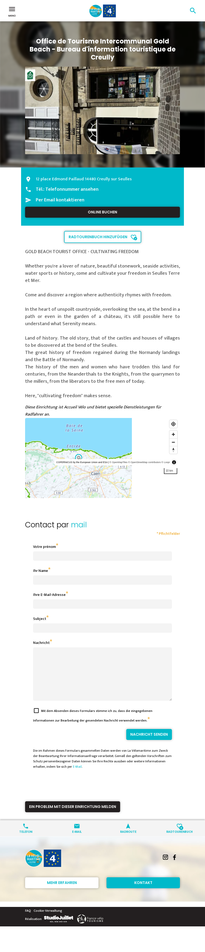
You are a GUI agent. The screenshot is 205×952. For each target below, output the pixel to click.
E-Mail (77, 776)
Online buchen (102, 212)
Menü (12, 11)
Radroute (128, 841)
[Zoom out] (173, 442)
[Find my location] (173, 424)
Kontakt (143, 892)
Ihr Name (40, 571)
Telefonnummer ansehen (71, 189)
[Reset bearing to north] (173, 450)
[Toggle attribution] (174, 462)
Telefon (25, 841)
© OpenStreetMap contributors (144, 462)
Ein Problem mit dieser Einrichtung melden (72, 816)
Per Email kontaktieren (60, 200)
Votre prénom (44, 547)
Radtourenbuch (179, 841)
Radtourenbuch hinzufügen (98, 237)
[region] (102, 458)
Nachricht (41, 643)
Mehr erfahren (62, 892)
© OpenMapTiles (118, 462)
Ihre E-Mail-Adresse (49, 595)
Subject (39, 619)
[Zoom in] (173, 434)
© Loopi (165, 462)
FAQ (28, 920)
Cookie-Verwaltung (48, 920)
